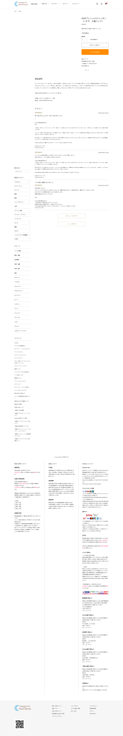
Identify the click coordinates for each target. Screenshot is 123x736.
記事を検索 (34, 4)
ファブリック (17, 218)
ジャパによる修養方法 (19, 344)
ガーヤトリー (17, 294)
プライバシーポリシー (57, 710)
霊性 (15, 272)
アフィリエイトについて (20, 378)
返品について (85, 59)
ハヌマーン (17, 303)
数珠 (15, 194)
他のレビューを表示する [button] (72, 216)
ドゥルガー (17, 281)
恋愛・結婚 (17, 263)
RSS (72, 705)
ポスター (16, 231)
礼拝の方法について (19, 402)
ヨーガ (16, 223)
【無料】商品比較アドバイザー (21, 420)
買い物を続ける (85, 66)
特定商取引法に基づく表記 (88, 61)
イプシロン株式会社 (87, 487)
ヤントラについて (18, 350)
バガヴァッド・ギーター (20, 329)
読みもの (44, 4)
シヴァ (16, 320)
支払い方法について (56, 705)
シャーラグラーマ (18, 202)
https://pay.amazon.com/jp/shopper (91, 478)
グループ (65, 4)
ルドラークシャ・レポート (20, 363)
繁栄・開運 (17, 255)
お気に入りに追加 (95, 45)
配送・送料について (56, 700)
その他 (16, 239)
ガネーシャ (17, 277)
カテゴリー (55, 4)
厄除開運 (16, 259)
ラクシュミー (17, 285)
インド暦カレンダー (19, 372)
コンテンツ (75, 4)
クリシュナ (17, 311)
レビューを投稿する (72, 224)
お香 (20, 11)
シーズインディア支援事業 (20, 235)
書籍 (15, 227)
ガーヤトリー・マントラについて (22, 347)
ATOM (75, 705)
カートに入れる (95, 52)
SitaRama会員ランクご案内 (20, 412)
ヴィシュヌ (17, 316)
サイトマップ (17, 381)
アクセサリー (17, 182)
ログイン (92, 705)
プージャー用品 (18, 210)
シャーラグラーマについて (20, 387)
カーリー (16, 298)
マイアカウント (93, 700)
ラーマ (16, 307)
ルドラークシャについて (20, 353)
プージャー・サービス (19, 214)
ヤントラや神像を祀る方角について (22, 393)
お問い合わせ (93, 707)
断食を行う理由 (18, 399)
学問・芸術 (17, 268)
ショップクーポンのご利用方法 (21, 369)
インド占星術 (17, 250)
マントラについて (18, 355)
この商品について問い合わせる (89, 63)
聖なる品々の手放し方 (19, 390)
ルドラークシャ (18, 186)
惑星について (17, 366)
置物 (15, 198)
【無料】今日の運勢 (19, 405)
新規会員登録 (93, 702)
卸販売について (18, 375)
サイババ (16, 324)
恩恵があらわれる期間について (21, 396)
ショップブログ (74, 700)
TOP (15, 11)
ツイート (87, 70)
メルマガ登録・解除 (75, 702)
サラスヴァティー (18, 290)
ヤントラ (16, 190)
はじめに (16, 341)
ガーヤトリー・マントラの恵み (21, 384)
